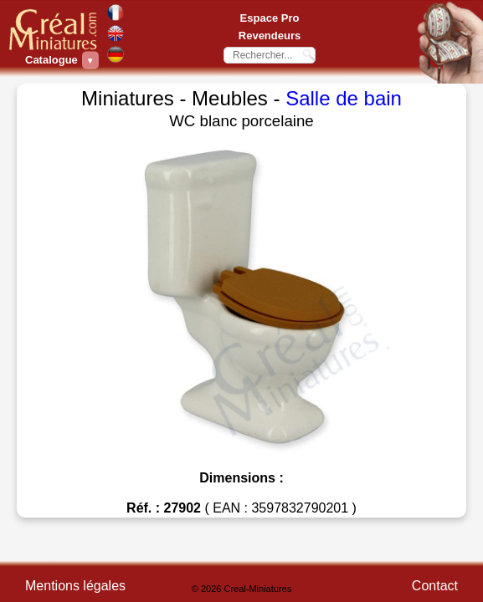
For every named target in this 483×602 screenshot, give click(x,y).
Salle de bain (343, 98)
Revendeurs (270, 35)
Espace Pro (270, 18)
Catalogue (53, 60)
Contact (435, 586)
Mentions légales (75, 586)
